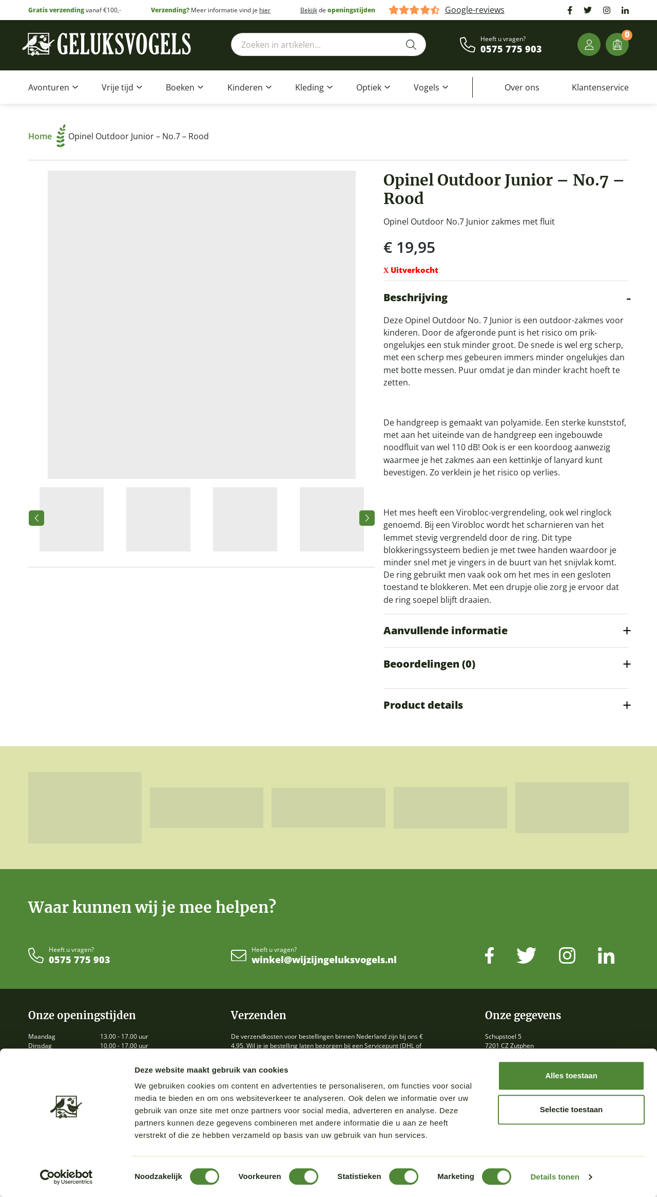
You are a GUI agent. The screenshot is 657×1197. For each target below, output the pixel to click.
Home (47, 136)
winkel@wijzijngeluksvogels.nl (324, 960)
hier (264, 10)
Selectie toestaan (571, 1109)
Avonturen (48, 87)
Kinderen (245, 87)
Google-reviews (475, 10)
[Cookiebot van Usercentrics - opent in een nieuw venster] (66, 1177)
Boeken (180, 87)
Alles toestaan (571, 1075)
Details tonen (554, 1176)
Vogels (426, 87)
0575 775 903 (511, 49)
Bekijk (308, 10)
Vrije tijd (117, 87)
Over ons (522, 87)
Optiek (368, 87)
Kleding (309, 87)
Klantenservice (600, 87)
